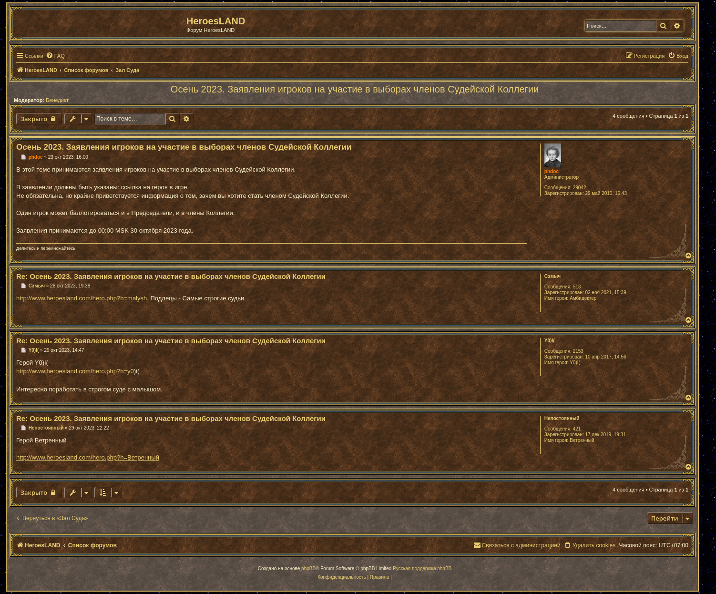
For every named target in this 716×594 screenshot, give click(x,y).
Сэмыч (552, 276)
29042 (579, 187)
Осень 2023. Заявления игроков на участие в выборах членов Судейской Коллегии (355, 89)
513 (577, 286)
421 (577, 428)
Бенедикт (57, 100)
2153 (578, 351)
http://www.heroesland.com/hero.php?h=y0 (75, 371)
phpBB (308, 568)
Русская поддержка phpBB (422, 568)
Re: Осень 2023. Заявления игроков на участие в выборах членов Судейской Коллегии (171, 276)
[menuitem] (55, 55)
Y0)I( (549, 340)
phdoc (551, 171)
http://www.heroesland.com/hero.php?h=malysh (81, 298)
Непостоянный (562, 418)
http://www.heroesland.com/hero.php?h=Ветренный (87, 457)
